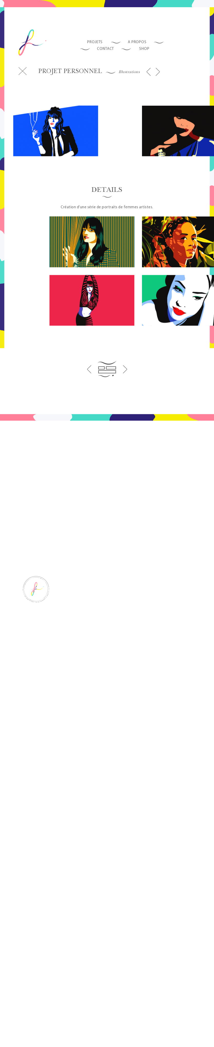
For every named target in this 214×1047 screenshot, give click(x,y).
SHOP (144, 48)
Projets (95, 41)
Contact (105, 48)
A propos (137, 41)
